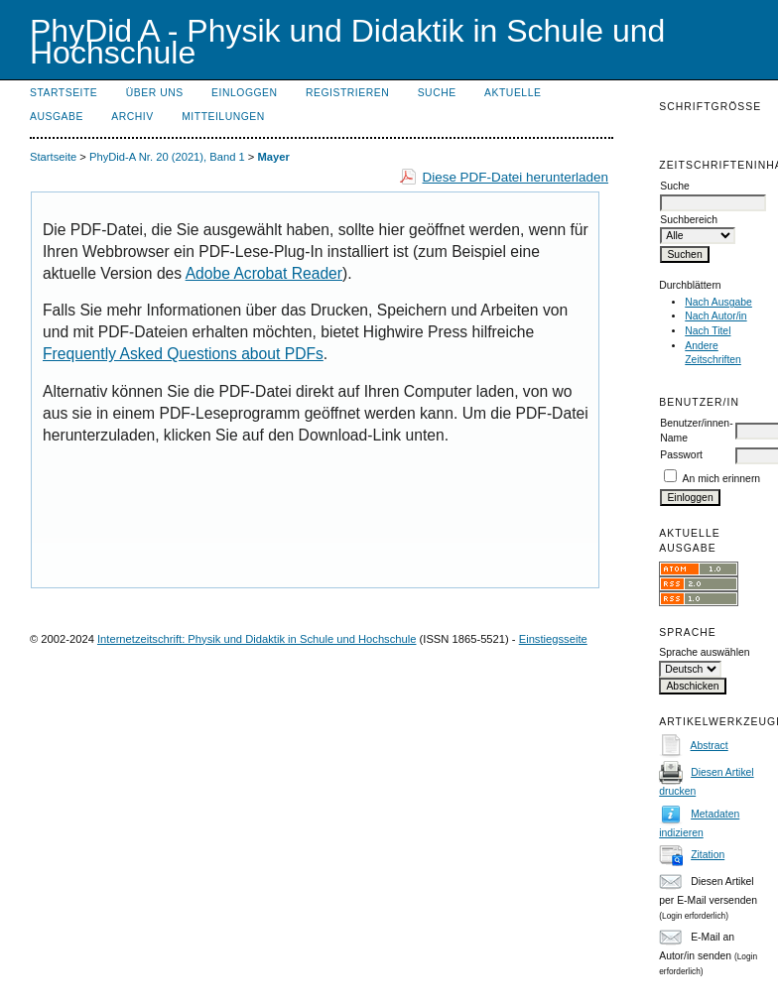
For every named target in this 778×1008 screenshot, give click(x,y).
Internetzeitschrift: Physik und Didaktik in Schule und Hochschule (257, 639)
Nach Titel (707, 330)
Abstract (709, 745)
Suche (437, 92)
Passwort (681, 454)
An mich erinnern (722, 478)
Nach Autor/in (715, 316)
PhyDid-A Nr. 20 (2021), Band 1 (167, 157)
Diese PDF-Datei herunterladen (515, 177)
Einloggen (244, 92)
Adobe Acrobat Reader (264, 273)
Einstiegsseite (553, 639)
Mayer (273, 157)
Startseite (63, 92)
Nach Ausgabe (718, 302)
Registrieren (347, 92)
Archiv (132, 116)
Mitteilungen (223, 116)
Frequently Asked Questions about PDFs (183, 353)
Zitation (707, 854)
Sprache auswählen (704, 652)
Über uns (155, 92)
